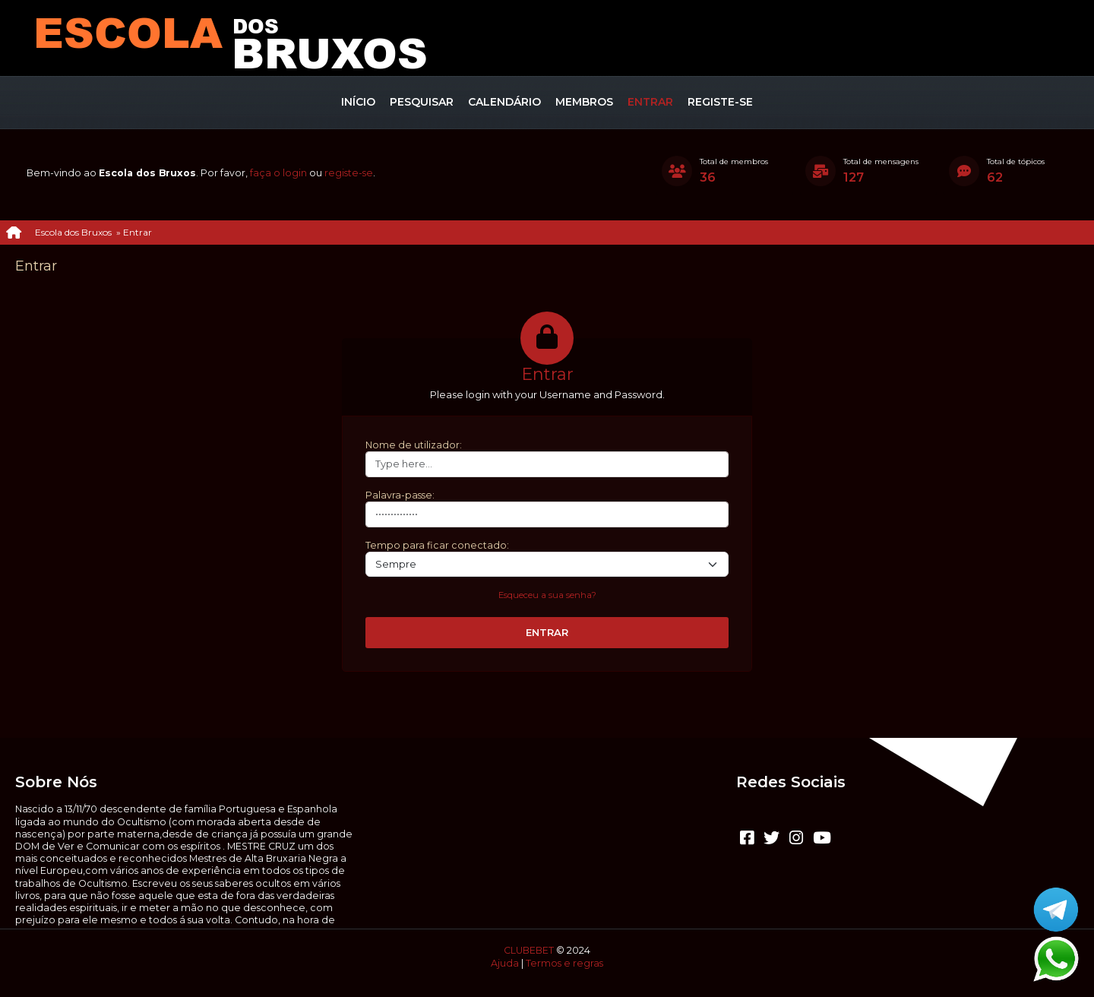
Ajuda (505, 963)
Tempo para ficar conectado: (437, 545)
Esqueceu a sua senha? (547, 595)
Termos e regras (564, 963)
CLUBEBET (529, 950)
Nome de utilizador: (413, 445)
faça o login (278, 173)
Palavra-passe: (400, 495)
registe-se (348, 173)
